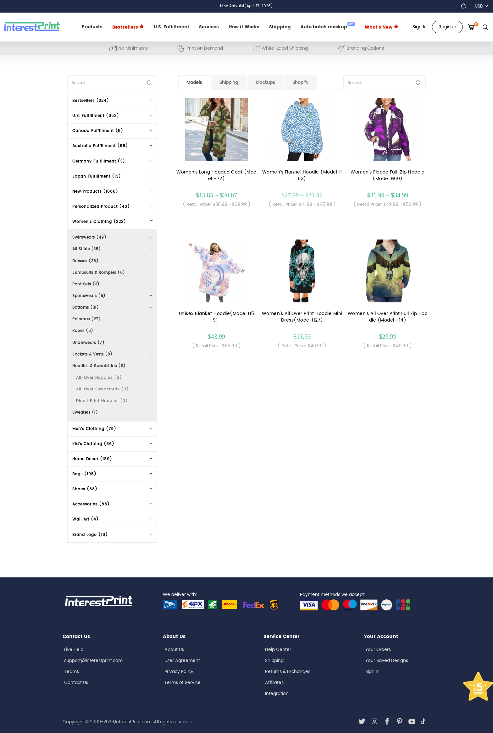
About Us (174, 649)
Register (447, 26)
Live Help (73, 649)
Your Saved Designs (386, 660)
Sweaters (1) (85, 413)
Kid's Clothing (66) (93, 444)
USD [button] (481, 6)
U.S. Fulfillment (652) (95, 116)
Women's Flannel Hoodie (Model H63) (302, 175)
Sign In (372, 671)
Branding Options (360, 48)
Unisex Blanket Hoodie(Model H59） (216, 317)
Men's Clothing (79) (94, 429)
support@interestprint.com (93, 660)
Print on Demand (200, 48)
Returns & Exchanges (287, 671)
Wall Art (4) (85, 519)
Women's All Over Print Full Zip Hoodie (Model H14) (388, 317)
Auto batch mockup (328, 26)
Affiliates (274, 682)
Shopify (300, 82)
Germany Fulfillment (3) (98, 161)
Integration (277, 693)
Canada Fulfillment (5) (97, 131)
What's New (381, 27)
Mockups (265, 82)
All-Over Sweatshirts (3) (102, 389)
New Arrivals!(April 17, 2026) (246, 6)
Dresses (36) (85, 261)
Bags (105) (84, 474)
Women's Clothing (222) (99, 222)
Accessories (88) (91, 504)
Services (209, 26)
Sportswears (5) (89, 296)
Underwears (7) (88, 343)
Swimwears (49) (89, 237)
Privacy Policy (178, 671)
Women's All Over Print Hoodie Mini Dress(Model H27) (302, 317)
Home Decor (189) (92, 459)
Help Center (278, 649)
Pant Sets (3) (86, 284)
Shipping (280, 26)
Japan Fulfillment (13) (96, 176)
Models (194, 82)
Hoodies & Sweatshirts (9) (99, 366)
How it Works (244, 26)
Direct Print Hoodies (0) (102, 401)
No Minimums (128, 48)
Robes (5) (82, 331)
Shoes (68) (84, 489)
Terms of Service (182, 682)
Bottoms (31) (85, 308)
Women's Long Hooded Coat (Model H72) (216, 175)
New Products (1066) (95, 192)
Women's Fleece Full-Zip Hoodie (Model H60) (387, 175)
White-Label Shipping (280, 48)
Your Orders (378, 649)
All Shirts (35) (86, 249)
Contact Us (76, 682)
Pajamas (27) (86, 319)
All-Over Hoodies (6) (99, 378)
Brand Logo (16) (90, 535)
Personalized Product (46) (101, 207)
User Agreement (182, 660)
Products (92, 26)
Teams (71, 671)
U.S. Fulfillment (171, 26)
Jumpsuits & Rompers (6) (98, 273)
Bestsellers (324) (90, 101)
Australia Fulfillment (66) (100, 146)
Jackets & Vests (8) (92, 354)
